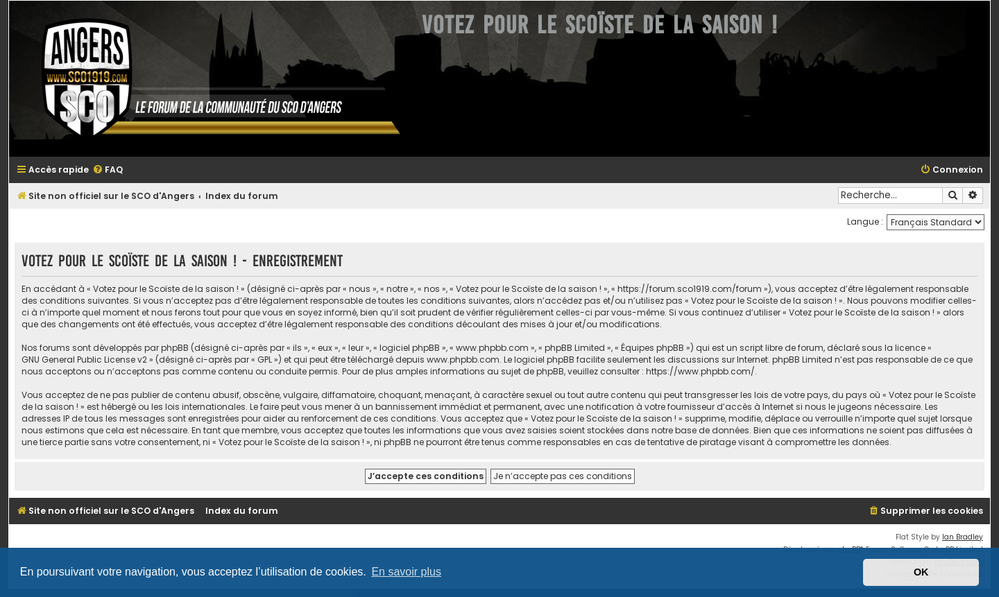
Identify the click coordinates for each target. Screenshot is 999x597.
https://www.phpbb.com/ (700, 371)
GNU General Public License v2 (84, 359)
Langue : (865, 221)
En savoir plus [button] (406, 572)
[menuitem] (107, 170)
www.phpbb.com (463, 359)
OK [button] (921, 572)
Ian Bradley (962, 537)
